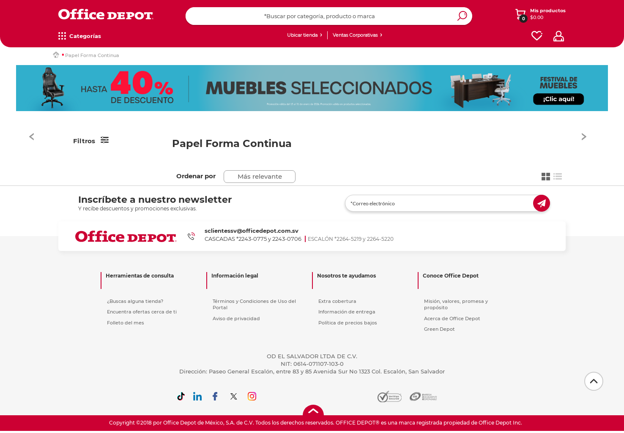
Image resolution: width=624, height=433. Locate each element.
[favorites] (536, 36)
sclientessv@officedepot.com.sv (251, 230)
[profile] (558, 36)
